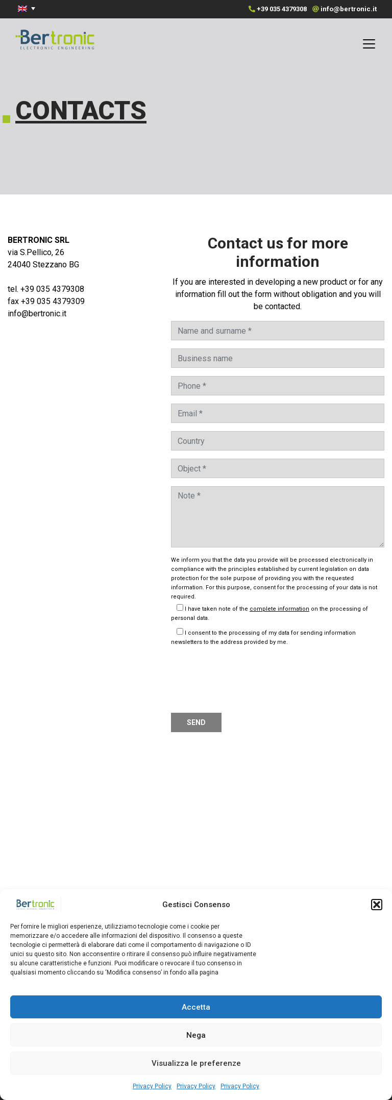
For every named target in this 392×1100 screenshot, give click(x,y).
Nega (196, 1035)
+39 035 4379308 (282, 9)
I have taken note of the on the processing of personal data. (269, 613)
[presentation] (248, 677)
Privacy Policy (152, 1086)
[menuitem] (28, 8)
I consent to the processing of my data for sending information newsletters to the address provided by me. (263, 637)
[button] (377, 904)
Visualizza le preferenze (196, 1063)
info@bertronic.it (349, 9)
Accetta (196, 1007)
